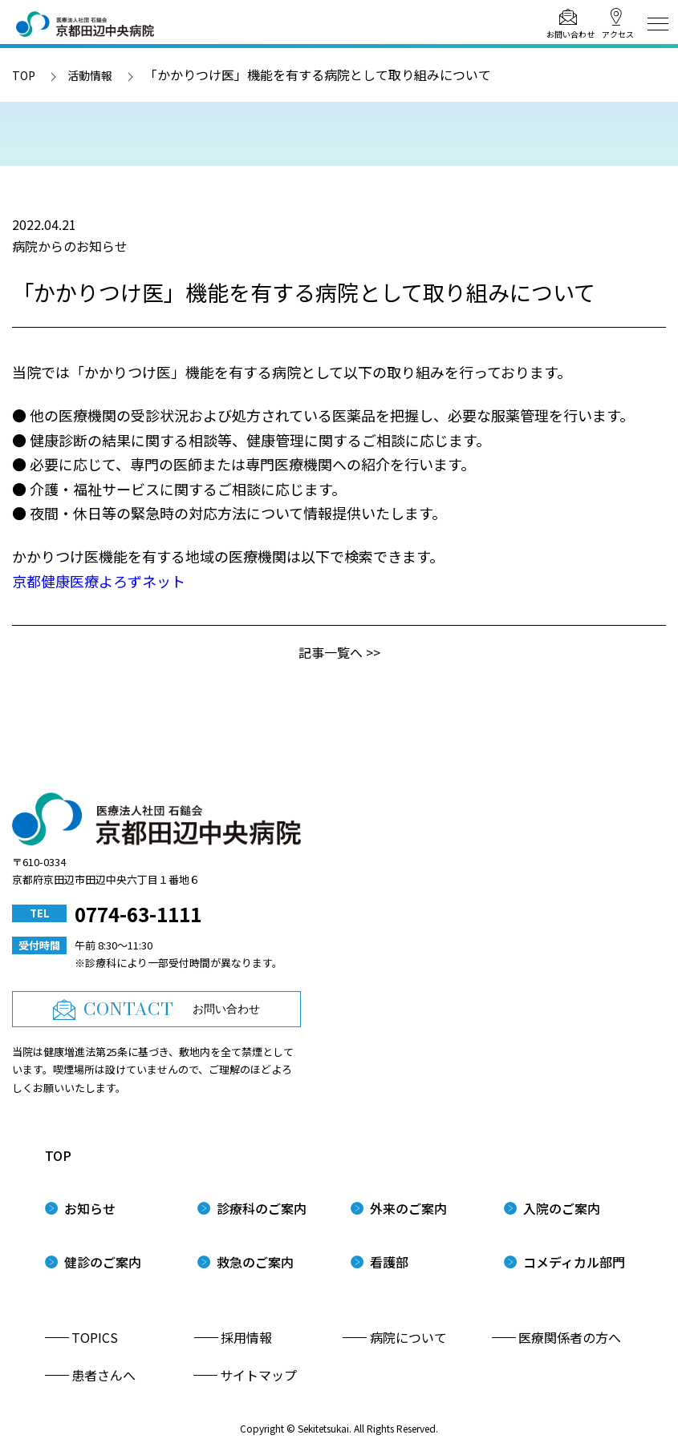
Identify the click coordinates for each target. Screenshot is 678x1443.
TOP (23, 75)
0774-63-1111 (138, 914)
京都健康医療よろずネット (98, 580)
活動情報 (89, 75)
